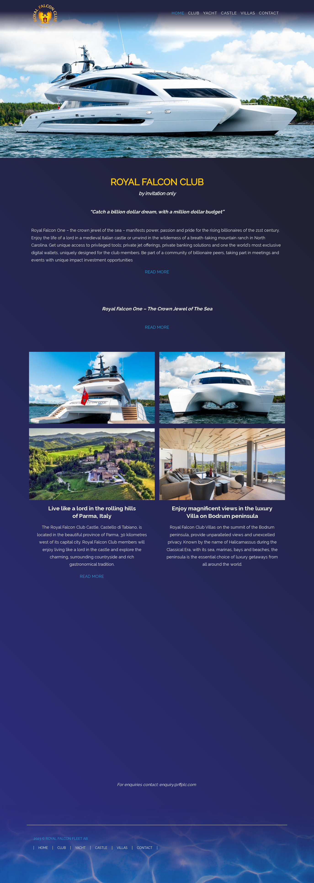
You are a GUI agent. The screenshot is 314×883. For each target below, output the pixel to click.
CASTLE (229, 13)
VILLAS (248, 13)
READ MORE (157, 271)
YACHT (210, 13)
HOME (178, 13)
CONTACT (269, 13)
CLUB (193, 13)
